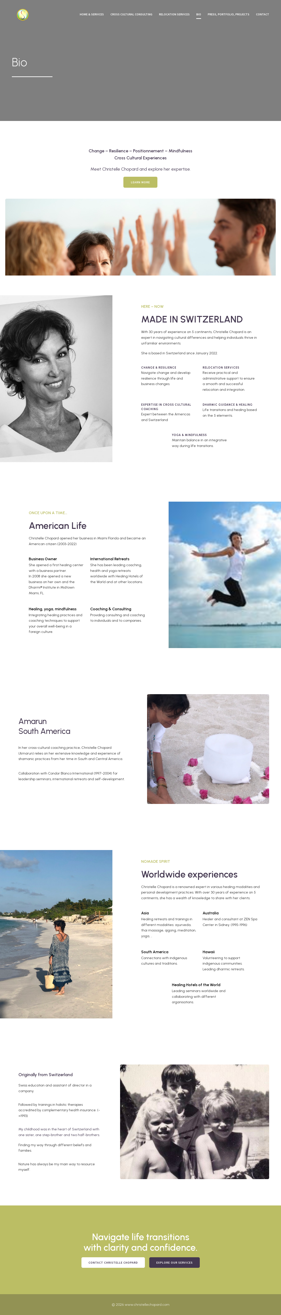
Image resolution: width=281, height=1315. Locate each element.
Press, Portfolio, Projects (228, 14)
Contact (262, 14)
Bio (198, 14)
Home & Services (92, 14)
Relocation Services (174, 14)
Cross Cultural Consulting (131, 14)
